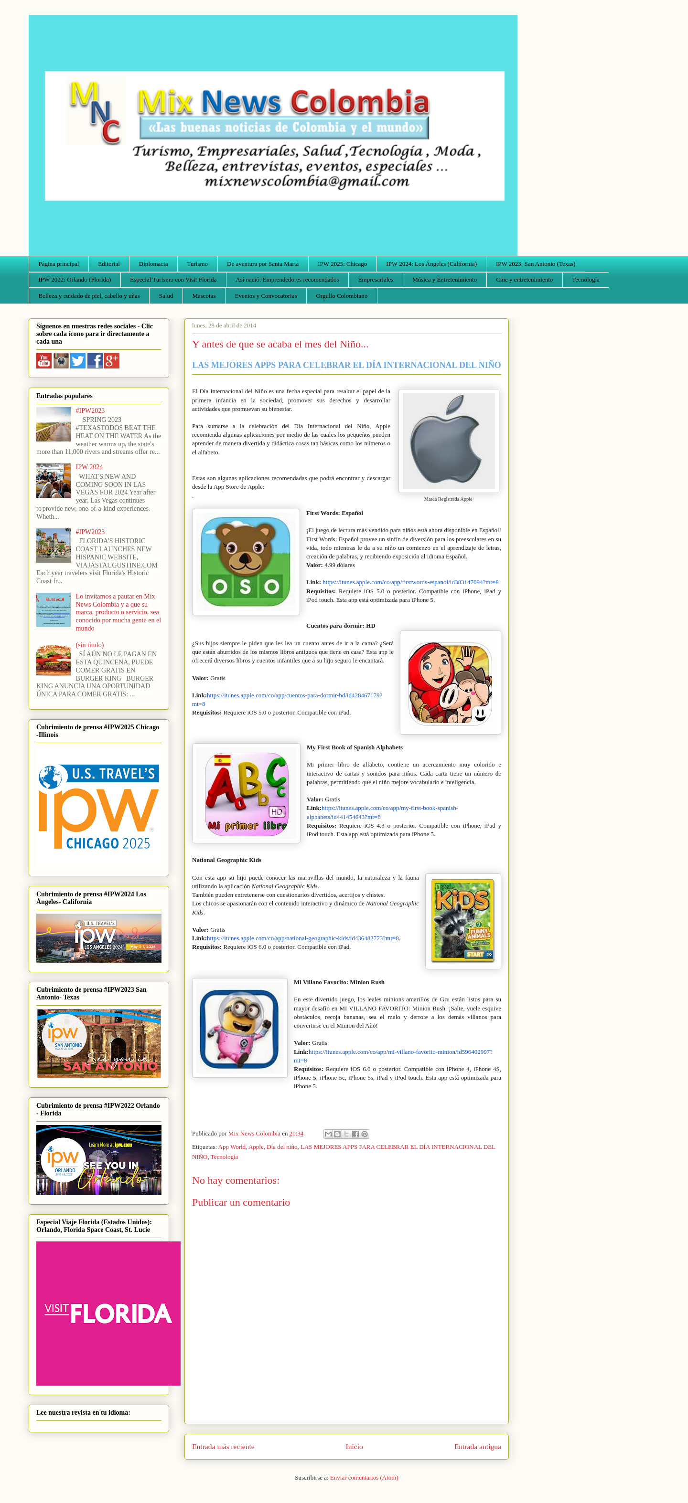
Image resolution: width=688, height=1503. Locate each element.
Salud (166, 295)
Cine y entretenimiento (524, 279)
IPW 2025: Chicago (342, 263)
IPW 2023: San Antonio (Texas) (535, 263)
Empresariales (376, 279)
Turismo (197, 263)
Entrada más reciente (223, 1446)
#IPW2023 (90, 410)
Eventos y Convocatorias (266, 295)
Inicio (354, 1446)
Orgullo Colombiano (341, 295)
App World (232, 1146)
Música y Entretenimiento (444, 279)
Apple (256, 1146)
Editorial (109, 263)
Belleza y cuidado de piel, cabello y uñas (89, 295)
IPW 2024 (89, 467)
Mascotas (203, 295)
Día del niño (282, 1146)
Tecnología (586, 279)
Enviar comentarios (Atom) (364, 1477)
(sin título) (90, 645)
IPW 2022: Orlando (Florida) (75, 279)
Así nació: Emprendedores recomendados (287, 279)
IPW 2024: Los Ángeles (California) (431, 263)
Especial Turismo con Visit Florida (173, 279)
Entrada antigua (477, 1446)
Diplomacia (153, 263)
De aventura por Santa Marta (263, 263)
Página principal (59, 263)
